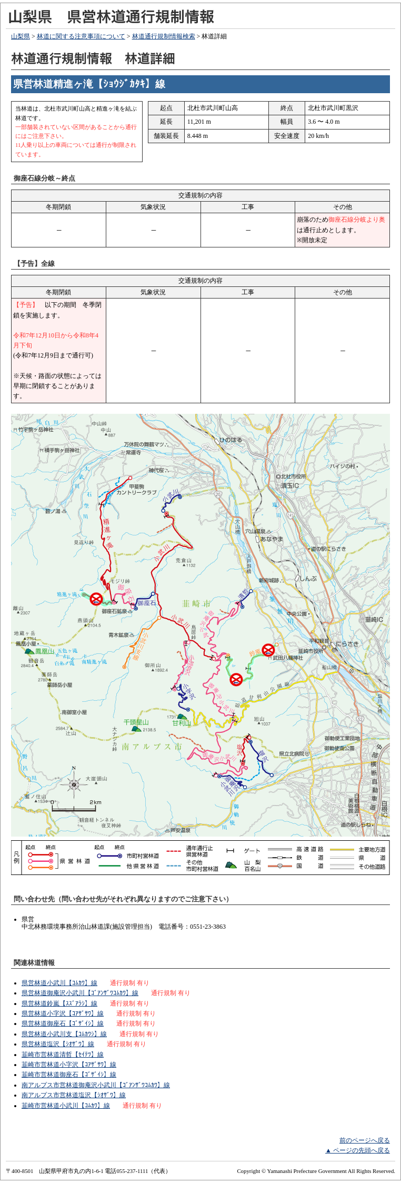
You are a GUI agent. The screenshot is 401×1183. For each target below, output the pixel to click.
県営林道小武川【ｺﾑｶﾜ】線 (59, 983)
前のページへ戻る (364, 1140)
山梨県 (20, 36)
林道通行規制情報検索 (163, 36)
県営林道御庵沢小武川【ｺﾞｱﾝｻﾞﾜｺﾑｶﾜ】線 (80, 993)
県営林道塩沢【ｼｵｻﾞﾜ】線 (58, 1044)
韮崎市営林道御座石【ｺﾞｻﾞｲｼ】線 (69, 1074)
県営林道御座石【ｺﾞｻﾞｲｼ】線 (63, 1023)
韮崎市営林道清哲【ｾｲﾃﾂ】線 (63, 1054)
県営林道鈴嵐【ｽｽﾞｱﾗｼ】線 (59, 1003)
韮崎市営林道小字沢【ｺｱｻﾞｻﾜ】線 (69, 1064)
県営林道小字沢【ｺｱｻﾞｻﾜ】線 (63, 1013)
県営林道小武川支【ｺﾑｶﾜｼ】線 (64, 1034)
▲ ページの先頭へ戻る (357, 1150)
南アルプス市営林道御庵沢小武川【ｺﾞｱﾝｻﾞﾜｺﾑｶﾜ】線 (96, 1085)
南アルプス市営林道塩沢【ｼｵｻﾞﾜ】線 (74, 1095)
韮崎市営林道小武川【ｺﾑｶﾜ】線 (66, 1105)
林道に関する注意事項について (81, 36)
